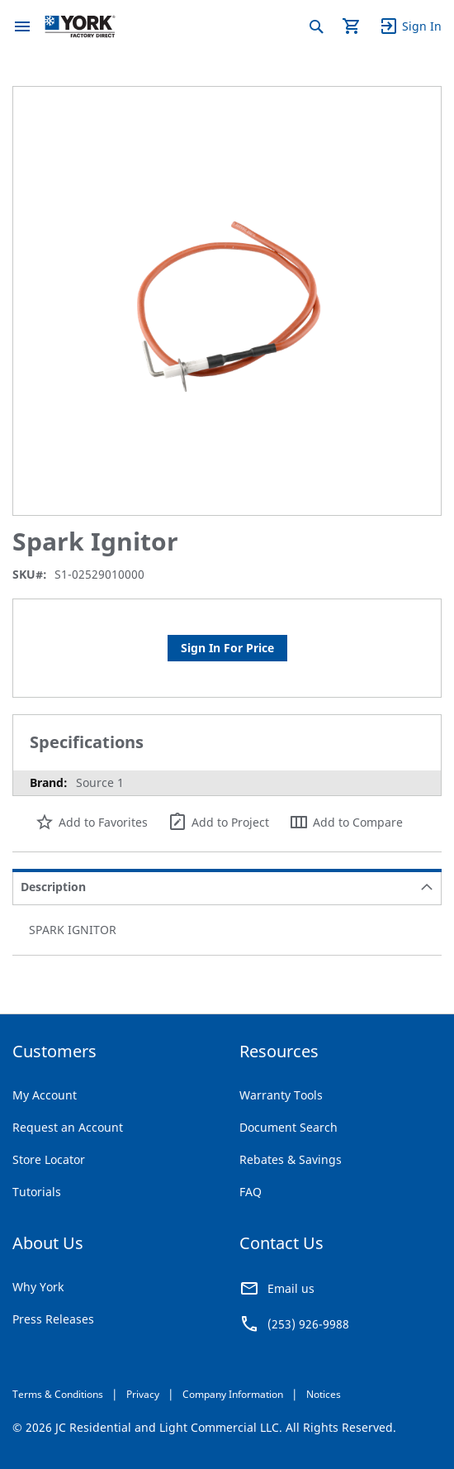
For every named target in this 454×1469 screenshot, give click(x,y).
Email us (290, 1288)
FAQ (250, 1192)
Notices (323, 1394)
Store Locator (48, 1159)
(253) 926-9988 (308, 1324)
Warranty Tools (281, 1095)
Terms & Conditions (57, 1394)
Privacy (142, 1394)
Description (53, 886)
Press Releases (53, 1319)
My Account (44, 1095)
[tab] (227, 887)
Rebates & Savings (290, 1159)
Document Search (288, 1127)
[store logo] (80, 26)
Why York (38, 1287)
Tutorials (36, 1192)
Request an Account (67, 1127)
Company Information (232, 1394)
